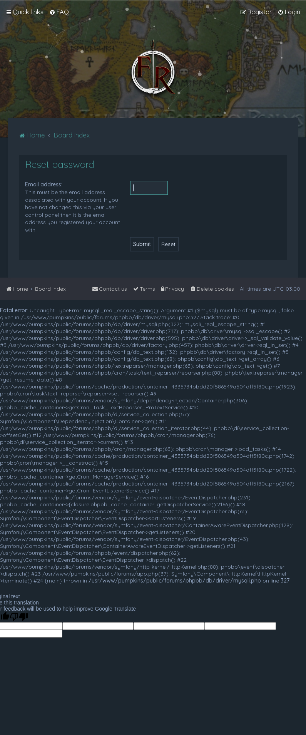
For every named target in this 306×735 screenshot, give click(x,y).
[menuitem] (59, 12)
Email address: (43, 184)
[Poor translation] (19, 617)
